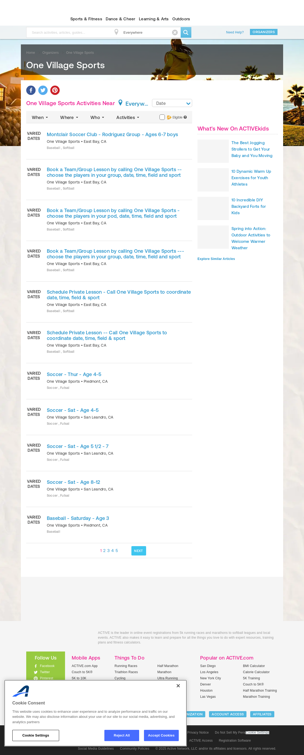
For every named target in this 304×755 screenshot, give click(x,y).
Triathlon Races (126, 672)
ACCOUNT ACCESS (228, 714)
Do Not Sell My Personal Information (242, 732)
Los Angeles (209, 672)
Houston (206, 690)
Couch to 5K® (82, 672)
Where (69, 117)
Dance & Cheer (120, 19)
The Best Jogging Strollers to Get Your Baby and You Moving (252, 149)
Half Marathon (167, 666)
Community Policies (134, 748)
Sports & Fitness (86, 19)
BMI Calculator (254, 666)
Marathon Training (256, 697)
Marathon (164, 672)
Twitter (45, 672)
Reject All (122, 735)
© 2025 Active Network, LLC (176, 748)
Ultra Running (167, 678)
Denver (205, 684)
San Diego (208, 666)
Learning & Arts (154, 19)
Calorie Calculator (256, 672)
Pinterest (46, 678)
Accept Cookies (161, 735)
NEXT (138, 551)
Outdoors (181, 19)
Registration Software (235, 740)
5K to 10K (79, 678)
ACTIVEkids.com (41, 19)
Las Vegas (208, 697)
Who (97, 117)
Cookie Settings (257, 732)
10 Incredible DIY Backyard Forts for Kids (248, 206)
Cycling (120, 678)
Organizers (264, 32)
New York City (210, 678)
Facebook (47, 666)
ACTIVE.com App (85, 666)
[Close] (178, 686)
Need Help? (235, 32)
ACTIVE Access (201, 740)
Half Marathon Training (260, 690)
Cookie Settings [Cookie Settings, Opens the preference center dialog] (35, 735)
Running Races (126, 666)
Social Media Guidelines (96, 748)
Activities (128, 117)
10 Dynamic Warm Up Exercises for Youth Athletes (251, 177)
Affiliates (262, 714)
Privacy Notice (198, 732)
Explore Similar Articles (216, 259)
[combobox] (172, 103)
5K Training (251, 678)
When (40, 117)
